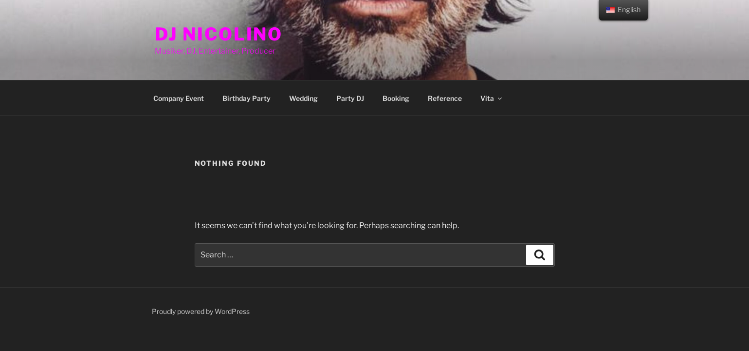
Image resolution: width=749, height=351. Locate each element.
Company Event (178, 98)
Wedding (303, 98)
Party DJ (350, 98)
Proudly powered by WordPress (201, 311)
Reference (445, 98)
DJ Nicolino (219, 34)
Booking (396, 98)
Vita (491, 98)
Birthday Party (246, 98)
